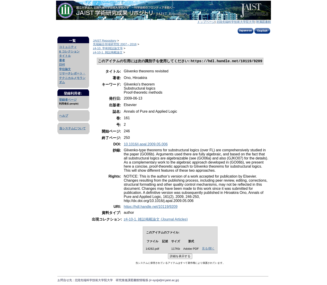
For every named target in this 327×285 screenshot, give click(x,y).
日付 (62, 64)
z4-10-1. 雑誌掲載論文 (108, 52)
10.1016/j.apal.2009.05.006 (146, 145)
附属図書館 (263, 22)
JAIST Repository (104, 40)
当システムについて (72, 128)
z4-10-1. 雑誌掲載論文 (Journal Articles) (156, 220)
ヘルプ (63, 115)
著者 (62, 60)
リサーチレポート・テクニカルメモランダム (72, 78)
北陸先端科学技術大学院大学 (235, 22)
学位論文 (65, 69)
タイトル (65, 55)
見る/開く (208, 249)
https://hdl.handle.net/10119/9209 (151, 207)
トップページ (206, 22)
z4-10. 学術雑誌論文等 (108, 48)
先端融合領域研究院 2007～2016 (115, 44)
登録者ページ (68, 99)
